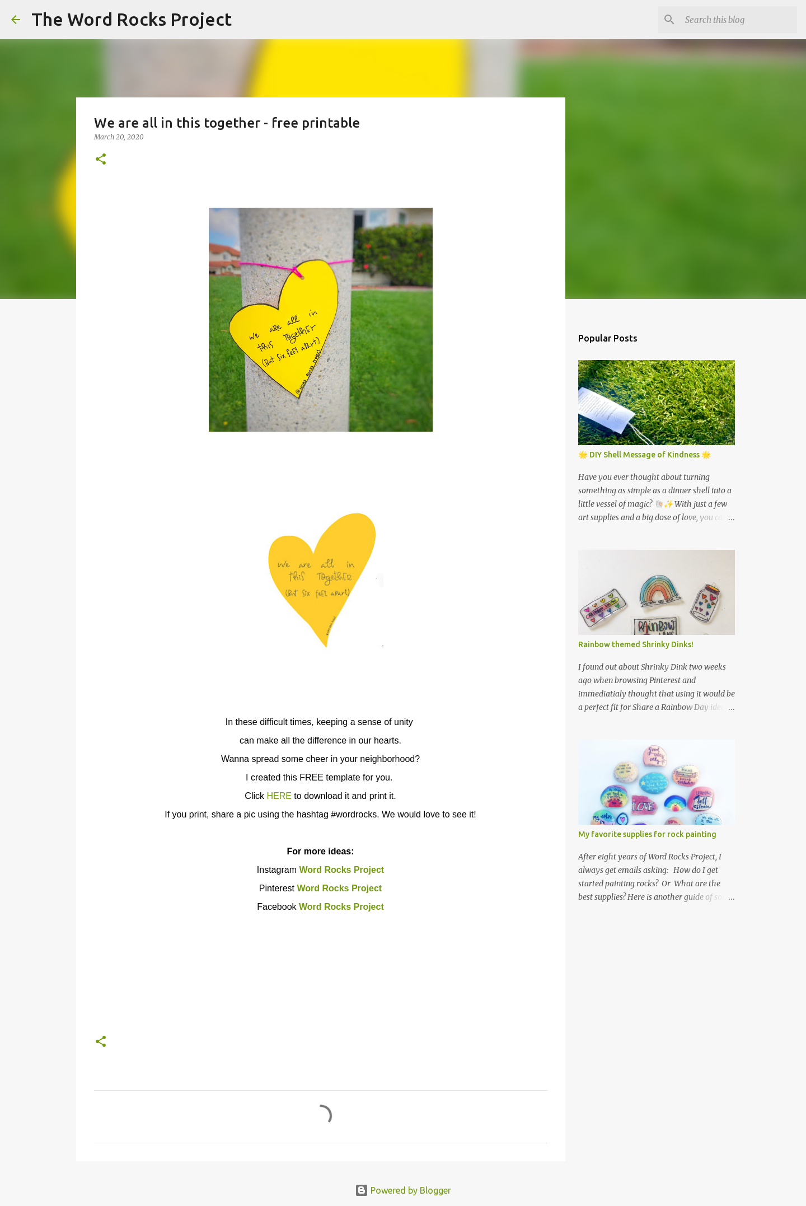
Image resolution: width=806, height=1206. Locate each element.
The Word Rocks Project (131, 19)
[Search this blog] (738, 19)
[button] (100, 159)
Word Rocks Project (341, 870)
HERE (278, 796)
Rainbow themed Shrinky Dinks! (635, 644)
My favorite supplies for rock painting (647, 834)
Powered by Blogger (403, 1190)
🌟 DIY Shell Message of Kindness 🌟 (644, 454)
